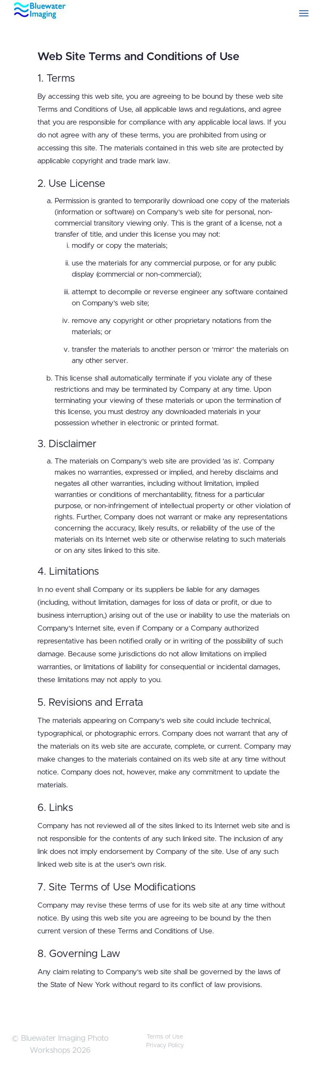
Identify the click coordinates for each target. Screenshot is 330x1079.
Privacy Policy (165, 1045)
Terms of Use (165, 1037)
